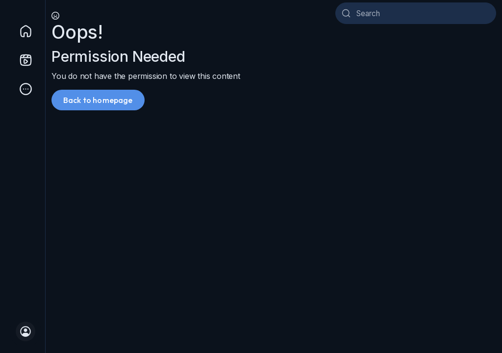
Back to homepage (98, 100)
